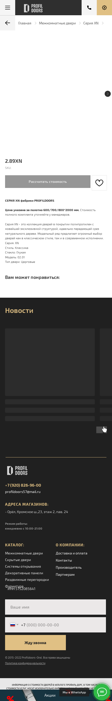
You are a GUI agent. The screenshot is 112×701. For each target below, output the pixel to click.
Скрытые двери (18, 559)
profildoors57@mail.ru (23, 491)
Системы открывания (23, 566)
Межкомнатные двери (57, 23)
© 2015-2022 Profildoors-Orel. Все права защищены (37, 657)
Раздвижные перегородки (27, 579)
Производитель (69, 567)
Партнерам (65, 574)
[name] (55, 607)
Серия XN (91, 23)
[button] (104, 7)
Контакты (64, 560)
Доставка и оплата (71, 553)
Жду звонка (35, 642)
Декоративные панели (24, 573)
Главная (24, 23)
